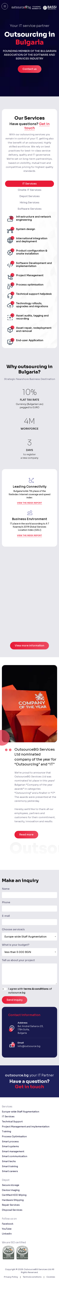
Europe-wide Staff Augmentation (20, 1111)
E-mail (6, 916)
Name (6, 888)
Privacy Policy (11, 1277)
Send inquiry (14, 1000)
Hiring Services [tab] (29, 202)
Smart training (10, 1166)
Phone (6, 902)
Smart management (13, 1151)
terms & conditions (36, 989)
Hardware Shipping (13, 1200)
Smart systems (10, 1146)
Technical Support (12, 1121)
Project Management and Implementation (25, 1126)
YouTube (6, 1228)
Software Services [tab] (30, 208)
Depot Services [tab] (29, 196)
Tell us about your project (18, 960)
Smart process (10, 1141)
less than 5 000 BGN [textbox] (17, 952)
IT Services (8, 1116)
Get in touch (29, 1086)
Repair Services (11, 1205)
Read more (26, 834)
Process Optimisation (14, 1136)
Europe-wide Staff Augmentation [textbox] (25, 936)
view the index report (29, 509)
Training (6, 1131)
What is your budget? (15, 944)
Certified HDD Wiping (14, 1195)
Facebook (7, 1223)
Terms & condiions (32, 1277)
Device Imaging (11, 1190)
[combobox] (29, 937)
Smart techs (9, 1161)
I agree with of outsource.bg (30, 990)
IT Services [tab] (29, 183)
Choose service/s (13, 929)
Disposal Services (12, 1210)
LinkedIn (7, 1233)
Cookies (50, 1277)
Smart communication (14, 1156)
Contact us (29, 69)
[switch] (4, 989)
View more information (29, 660)
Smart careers (10, 1171)
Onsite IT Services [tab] (29, 190)
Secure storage (10, 1185)
